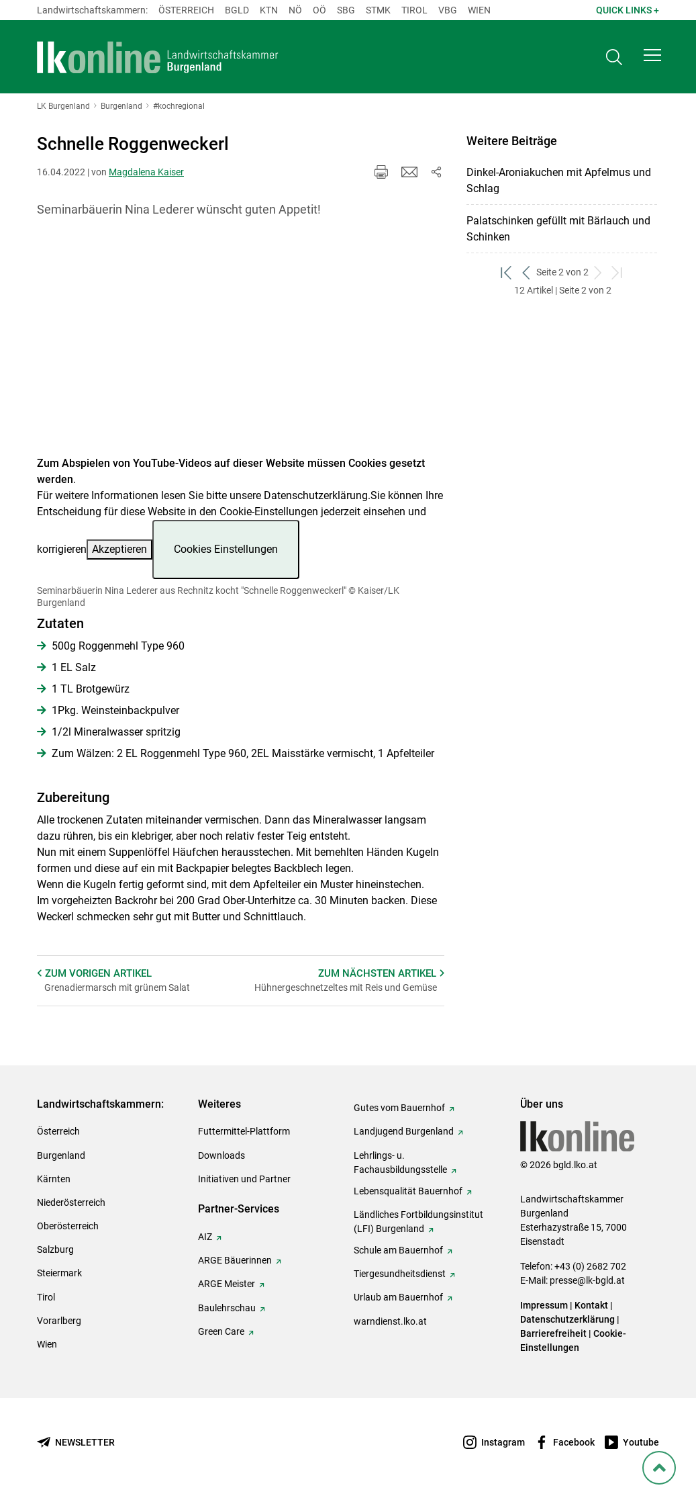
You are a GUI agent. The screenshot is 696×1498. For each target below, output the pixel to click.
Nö (295, 10)
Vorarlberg (59, 1320)
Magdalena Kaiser (146, 172)
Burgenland (61, 1155)
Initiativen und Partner (244, 1179)
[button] (652, 57)
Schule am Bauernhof (398, 1250)
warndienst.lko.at (390, 1321)
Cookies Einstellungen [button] (226, 549)
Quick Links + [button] (627, 10)
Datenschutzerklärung (316, 495)
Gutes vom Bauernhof (399, 1107)
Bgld (237, 10)
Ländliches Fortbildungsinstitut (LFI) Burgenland (418, 1221)
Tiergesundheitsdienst (400, 1273)
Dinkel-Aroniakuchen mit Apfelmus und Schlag (558, 180)
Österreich (186, 10)
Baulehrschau (227, 1308)
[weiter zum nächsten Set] (598, 272)
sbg (346, 10)
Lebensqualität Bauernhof (408, 1191)
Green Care (221, 1331)
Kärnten (53, 1179)
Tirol (414, 10)
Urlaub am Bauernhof (398, 1297)
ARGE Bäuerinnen (235, 1260)
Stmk (378, 10)
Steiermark (59, 1273)
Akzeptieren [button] (119, 549)
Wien (479, 10)
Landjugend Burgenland (404, 1131)
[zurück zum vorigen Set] (526, 272)
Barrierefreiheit (553, 1333)
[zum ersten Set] (507, 272)
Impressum (544, 1305)
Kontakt (591, 1305)
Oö (319, 10)
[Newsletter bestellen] (76, 1443)
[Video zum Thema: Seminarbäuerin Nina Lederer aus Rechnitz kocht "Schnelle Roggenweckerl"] (240, 345)
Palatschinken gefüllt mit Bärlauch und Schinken (558, 228)
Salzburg (55, 1249)
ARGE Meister (226, 1283)
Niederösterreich (71, 1202)
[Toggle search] (614, 58)
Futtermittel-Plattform (244, 1131)
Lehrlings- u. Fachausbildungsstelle (400, 1162)
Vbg (447, 10)
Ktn (269, 10)
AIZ (205, 1236)
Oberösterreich (68, 1226)
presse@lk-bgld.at (587, 1280)
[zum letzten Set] (617, 272)
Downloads (221, 1155)
